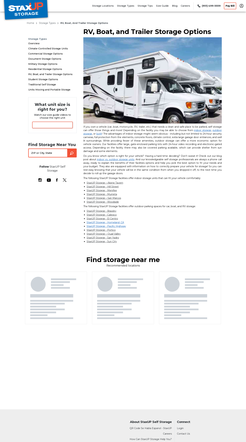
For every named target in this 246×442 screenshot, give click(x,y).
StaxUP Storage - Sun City (102, 241)
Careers (185, 5)
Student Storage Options (43, 79)
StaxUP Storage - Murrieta (102, 194)
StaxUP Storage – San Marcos (104, 198)
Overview (34, 43)
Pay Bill (230, 5)
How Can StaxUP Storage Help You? (151, 439)
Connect (183, 422)
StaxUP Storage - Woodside (103, 201)
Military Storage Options (42, 63)
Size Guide (162, 5)
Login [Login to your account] (180, 428)
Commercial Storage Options (45, 53)
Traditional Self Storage (42, 84)
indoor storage (202, 130)
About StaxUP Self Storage (151, 422)
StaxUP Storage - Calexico (102, 214)
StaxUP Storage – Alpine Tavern (105, 182)
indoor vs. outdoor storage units (115, 159)
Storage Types (125, 5)
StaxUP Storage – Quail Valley (104, 233)
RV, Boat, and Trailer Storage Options (50, 74)
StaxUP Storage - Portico (101, 230)
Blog (174, 5)
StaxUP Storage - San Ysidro (103, 237)
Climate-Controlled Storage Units (48, 48)
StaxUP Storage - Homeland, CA (105, 222)
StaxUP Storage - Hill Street (103, 186)
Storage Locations (103, 5)
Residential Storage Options (45, 69)
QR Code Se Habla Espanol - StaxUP (151, 428)
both (99, 133)
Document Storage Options (44, 58)
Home (31, 23)
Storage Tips (145, 5)
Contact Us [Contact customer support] (183, 433)
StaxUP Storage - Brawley (101, 210)
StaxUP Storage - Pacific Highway (106, 226)
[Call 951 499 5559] (209, 6)
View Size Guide (52, 124)
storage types (47, 23)
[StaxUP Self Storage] (25, 10)
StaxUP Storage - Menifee (102, 190)
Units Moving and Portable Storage (49, 89)
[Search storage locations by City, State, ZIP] (72, 152)
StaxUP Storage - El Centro (102, 218)
